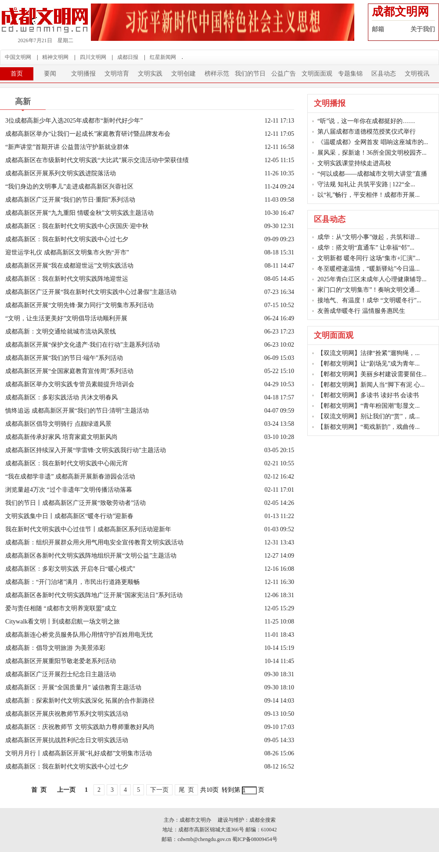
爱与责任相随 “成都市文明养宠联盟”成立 (61, 608)
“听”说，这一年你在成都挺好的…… (366, 121)
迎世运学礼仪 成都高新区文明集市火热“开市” (67, 252)
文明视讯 (417, 73)
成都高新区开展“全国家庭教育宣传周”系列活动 (69, 371)
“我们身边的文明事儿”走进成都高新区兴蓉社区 (69, 186)
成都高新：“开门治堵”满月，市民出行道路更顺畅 (72, 582)
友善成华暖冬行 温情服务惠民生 (361, 311)
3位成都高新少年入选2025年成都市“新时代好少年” (74, 120)
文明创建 (183, 73)
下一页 (159, 790)
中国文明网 (18, 57)
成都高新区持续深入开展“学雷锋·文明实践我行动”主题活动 (85, 450)
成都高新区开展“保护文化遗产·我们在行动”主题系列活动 (82, 344)
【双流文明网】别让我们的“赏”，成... (368, 416)
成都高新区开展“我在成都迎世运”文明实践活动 (69, 265)
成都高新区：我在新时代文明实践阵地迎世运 (66, 279)
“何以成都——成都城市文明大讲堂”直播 (372, 173)
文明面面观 (317, 73)
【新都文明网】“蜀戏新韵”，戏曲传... (368, 427)
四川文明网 (93, 57)
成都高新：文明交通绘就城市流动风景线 (60, 331)
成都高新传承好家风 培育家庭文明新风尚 (61, 437)
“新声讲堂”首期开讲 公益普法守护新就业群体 (67, 147)
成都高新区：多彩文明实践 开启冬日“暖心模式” (70, 569)
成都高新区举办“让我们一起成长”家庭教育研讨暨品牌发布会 (87, 134)
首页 (17, 73)
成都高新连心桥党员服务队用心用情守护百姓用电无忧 (79, 634)
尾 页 (186, 790)
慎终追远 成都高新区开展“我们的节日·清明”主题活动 (77, 410)
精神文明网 (55, 57)
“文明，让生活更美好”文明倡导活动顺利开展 (66, 318)
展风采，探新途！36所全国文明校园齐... (372, 152)
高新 (23, 101)
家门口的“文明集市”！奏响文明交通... (368, 289)
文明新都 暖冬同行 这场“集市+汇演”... (368, 258)
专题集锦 (350, 73)
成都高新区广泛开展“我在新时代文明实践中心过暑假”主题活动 (90, 292)
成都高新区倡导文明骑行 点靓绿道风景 (58, 424)
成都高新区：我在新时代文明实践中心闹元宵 (66, 463)
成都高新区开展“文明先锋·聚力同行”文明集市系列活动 (79, 305)
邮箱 (378, 29)
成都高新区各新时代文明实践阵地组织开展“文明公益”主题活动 (90, 555)
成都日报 (127, 57)
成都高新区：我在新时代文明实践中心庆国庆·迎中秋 (76, 226)
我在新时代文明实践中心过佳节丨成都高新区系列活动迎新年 (88, 529)
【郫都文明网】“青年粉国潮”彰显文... (368, 405)
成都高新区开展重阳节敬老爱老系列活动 (60, 661)
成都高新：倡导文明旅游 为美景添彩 (55, 648)
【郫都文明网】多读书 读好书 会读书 (368, 395)
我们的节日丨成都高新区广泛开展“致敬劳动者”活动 (75, 503)
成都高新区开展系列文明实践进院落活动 (60, 173)
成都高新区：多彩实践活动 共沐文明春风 (61, 397)
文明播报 (83, 73)
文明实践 (150, 73)
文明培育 (116, 73)
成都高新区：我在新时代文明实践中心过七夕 (66, 239)
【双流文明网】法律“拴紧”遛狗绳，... (368, 353)
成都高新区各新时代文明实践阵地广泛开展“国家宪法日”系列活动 (94, 595)
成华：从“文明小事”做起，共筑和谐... (368, 237)
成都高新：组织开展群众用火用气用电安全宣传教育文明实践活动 (94, 542)
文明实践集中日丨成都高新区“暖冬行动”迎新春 (69, 516)
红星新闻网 (163, 57)
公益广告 (283, 73)
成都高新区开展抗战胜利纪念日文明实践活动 (66, 740)
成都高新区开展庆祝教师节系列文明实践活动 (66, 714)
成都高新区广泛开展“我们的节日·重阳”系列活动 (73, 199)
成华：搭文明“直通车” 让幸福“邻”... (365, 247)
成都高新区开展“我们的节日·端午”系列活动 (64, 358)
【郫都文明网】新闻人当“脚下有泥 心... (371, 384)
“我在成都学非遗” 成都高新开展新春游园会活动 (70, 476)
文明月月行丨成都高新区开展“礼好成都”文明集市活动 (78, 753)
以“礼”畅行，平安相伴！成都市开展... (368, 195)
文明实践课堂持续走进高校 (354, 163)
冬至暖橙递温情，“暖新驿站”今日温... (368, 268)
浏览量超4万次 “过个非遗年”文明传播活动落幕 (68, 489)
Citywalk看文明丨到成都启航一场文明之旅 (68, 621)
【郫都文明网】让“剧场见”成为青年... (368, 363)
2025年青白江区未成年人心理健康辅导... (372, 279)
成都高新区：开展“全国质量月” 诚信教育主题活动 (73, 687)
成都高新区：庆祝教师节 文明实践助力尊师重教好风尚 (80, 727)
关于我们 (422, 29)
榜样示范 (217, 73)
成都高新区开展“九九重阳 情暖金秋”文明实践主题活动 (79, 213)
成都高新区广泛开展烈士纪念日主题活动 (60, 674)
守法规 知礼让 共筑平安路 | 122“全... (366, 184)
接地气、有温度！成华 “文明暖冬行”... (369, 300)
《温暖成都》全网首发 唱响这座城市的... (372, 142)
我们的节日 (250, 73)
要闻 (50, 73)
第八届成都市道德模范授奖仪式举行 (366, 131)
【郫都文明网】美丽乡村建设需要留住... (372, 374)
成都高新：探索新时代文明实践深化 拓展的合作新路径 (80, 700)
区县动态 (383, 73)
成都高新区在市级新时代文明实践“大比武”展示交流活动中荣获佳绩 (97, 160)
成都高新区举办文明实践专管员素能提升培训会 (69, 384)
